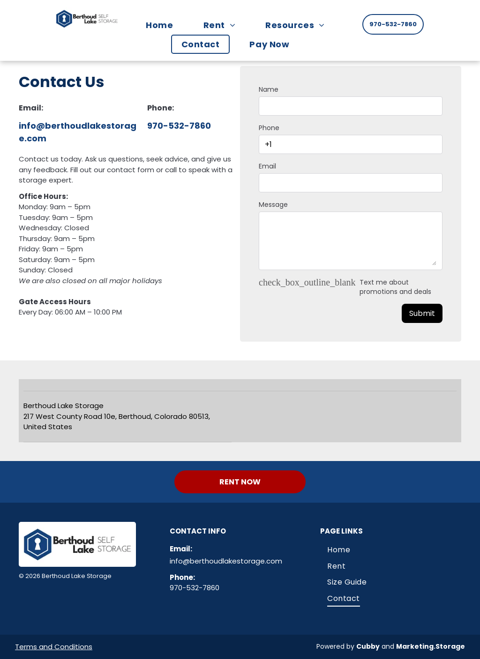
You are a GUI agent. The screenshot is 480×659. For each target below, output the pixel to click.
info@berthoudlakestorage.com (226, 561)
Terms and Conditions (53, 647)
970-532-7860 (179, 126)
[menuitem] (164, 25)
